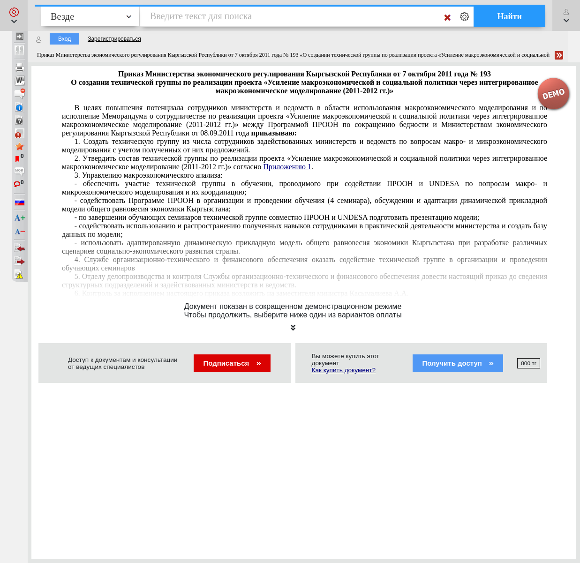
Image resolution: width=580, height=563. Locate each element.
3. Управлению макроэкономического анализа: (149, 175)
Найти (509, 16)
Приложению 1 (287, 167)
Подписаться (232, 363)
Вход (64, 39)
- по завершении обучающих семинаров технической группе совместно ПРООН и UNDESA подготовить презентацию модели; (277, 217)
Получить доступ (458, 363)
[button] (14, 15)
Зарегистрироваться (114, 39)
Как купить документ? (344, 370)
